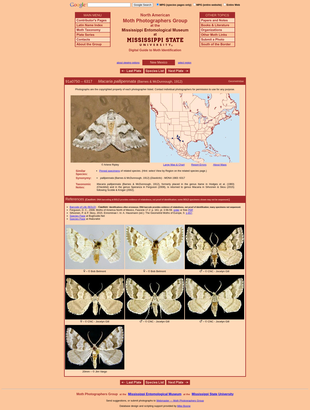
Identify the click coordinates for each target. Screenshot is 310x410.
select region (184, 62)
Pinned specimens (109, 170)
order (177, 209)
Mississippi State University (213, 394)
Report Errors (198, 164)
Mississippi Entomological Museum (154, 394)
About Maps (220, 164)
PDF (190, 209)
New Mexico (158, 62)
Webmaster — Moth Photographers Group (180, 400)
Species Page (77, 215)
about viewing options (128, 62)
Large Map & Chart (174, 164)
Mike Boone (184, 405)
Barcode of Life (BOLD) (83, 206)
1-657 (189, 212)
